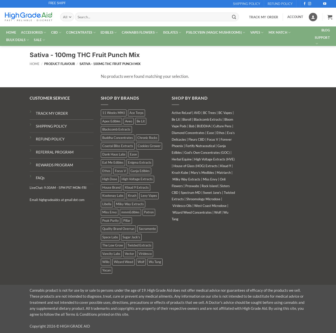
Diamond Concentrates (188, 133)
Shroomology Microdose (203, 199)
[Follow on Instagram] (309, 4)
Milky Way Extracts (186, 179)
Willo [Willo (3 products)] (105, 262)
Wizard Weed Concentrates (192, 212)
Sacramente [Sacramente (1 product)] (147, 229)
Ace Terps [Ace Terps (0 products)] (136, 113)
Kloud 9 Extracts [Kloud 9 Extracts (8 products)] (137, 187)
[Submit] (234, 17)
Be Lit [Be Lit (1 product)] (141, 121)
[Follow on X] (314, 4)
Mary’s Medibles (202, 173)
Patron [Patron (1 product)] (149, 212)
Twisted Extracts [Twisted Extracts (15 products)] (139, 245)
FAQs (40, 178)
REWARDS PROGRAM (54, 165)
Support (322, 41)
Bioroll (186, 119)
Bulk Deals (17, 40)
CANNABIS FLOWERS (140, 32)
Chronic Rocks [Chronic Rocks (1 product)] (147, 138)
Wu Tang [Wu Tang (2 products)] (155, 262)
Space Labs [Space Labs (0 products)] (110, 237)
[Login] (313, 17)
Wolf (217, 212)
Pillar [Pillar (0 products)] (126, 220)
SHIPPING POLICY (51, 126)
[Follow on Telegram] (330, 4)
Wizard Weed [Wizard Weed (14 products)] (123, 262)
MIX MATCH (280, 32)
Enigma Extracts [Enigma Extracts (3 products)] (139, 162)
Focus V (212, 139)
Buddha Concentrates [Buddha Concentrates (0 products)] (117, 138)
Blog (325, 30)
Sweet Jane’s (212, 193)
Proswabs (192, 186)
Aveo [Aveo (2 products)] (128, 121)
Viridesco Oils (182, 206)
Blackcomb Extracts (208, 119)
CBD (56, 32)
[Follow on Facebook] (304, 4)
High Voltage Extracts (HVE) (214, 159)
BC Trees (209, 113)
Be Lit (176, 119)
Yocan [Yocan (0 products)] (106, 270)
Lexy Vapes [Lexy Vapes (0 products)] (149, 196)
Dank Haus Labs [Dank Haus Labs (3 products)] (114, 154)
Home (35, 64)
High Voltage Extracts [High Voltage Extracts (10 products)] (137, 179)
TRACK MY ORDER (52, 113)
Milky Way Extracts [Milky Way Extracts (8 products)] (130, 204)
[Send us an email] (319, 4)
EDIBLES (109, 32)
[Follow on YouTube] (324, 4)
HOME (11, 32)
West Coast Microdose (210, 206)
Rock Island (210, 186)
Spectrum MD (191, 193)
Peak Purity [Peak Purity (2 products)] (110, 220)
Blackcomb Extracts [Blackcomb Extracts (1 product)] (116, 129)
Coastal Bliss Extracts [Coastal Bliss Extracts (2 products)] (117, 146)
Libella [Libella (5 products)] (106, 204)
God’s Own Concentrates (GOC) (207, 153)
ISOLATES (172, 32)
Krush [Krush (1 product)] (132, 196)
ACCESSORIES (33, 32)
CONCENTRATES (81, 32)
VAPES (257, 32)
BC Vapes (225, 113)
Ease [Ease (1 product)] (133, 154)
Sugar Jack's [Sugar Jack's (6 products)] (131, 237)
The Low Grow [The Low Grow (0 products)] (112, 245)
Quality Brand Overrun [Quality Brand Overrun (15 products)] (118, 229)
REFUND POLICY (50, 139)
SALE (39, 40)
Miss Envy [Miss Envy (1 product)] (109, 212)
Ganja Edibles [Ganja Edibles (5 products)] (140, 171)
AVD (197, 113)
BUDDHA (204, 126)
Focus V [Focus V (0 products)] (120, 171)
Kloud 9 (225, 166)
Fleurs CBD (197, 139)
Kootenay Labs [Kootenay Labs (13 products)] (113, 196)
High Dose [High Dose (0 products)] (109, 179)
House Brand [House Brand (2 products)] (111, 187)
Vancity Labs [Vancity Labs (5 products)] (111, 254)
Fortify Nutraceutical (200, 146)
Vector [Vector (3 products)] (129, 254)
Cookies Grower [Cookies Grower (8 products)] (149, 146)
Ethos (220, 133)
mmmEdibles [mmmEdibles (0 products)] (130, 212)
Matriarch (224, 173)
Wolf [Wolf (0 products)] (141, 262)
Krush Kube (180, 173)
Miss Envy (210, 179)
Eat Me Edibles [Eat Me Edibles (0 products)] (113, 162)
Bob (191, 126)
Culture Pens (222, 126)
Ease (210, 133)
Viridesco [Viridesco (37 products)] (145, 254)
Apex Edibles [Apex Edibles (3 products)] (111, 121)
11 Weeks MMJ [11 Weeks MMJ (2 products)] (113, 113)
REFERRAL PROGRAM (55, 152)
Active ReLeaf (181, 113)
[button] (329, 17)
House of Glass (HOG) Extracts (195, 166)
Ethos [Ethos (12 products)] (106, 171)
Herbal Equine (182, 159)
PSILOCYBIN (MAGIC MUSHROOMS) (215, 32)
